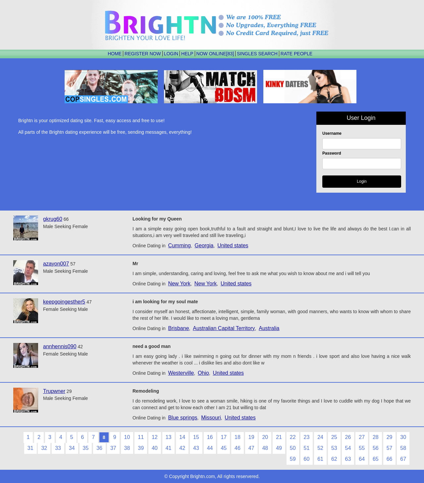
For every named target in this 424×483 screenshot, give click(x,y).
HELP (187, 53)
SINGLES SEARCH (257, 53)
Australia (269, 328)
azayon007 (56, 263)
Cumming (179, 245)
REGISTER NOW (143, 53)
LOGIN (171, 53)
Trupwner (54, 391)
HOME (115, 53)
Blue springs (182, 417)
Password (331, 153)
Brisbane (178, 328)
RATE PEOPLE (296, 53)
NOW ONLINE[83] (215, 53)
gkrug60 (52, 219)
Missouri (211, 417)
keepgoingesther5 (64, 302)
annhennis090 (60, 346)
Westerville (181, 373)
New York (179, 283)
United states (232, 245)
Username (332, 133)
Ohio (203, 373)
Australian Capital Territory (224, 328)
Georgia (204, 245)
